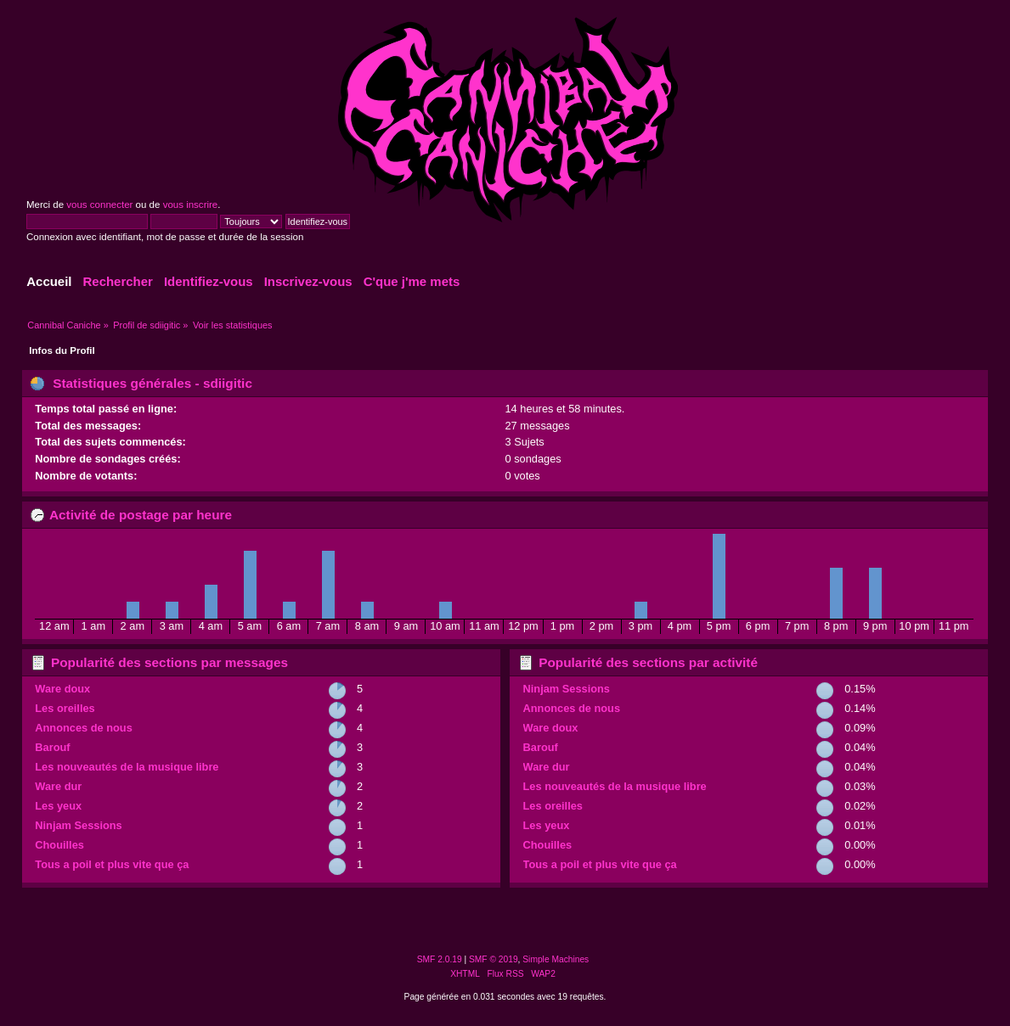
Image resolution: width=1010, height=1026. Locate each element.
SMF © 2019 (493, 959)
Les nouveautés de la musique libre (126, 766)
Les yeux (58, 805)
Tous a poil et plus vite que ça (112, 864)
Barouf (52, 747)
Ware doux (62, 688)
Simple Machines (555, 959)
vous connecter (99, 204)
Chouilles (59, 844)
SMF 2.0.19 (439, 959)
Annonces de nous (83, 727)
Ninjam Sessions (78, 825)
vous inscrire (190, 204)
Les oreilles (64, 708)
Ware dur (58, 786)
